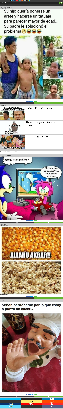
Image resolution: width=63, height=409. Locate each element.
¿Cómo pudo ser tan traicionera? (5, 155)
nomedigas (2, 156)
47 (17, 103)
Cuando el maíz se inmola (4, 224)
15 (17, 396)
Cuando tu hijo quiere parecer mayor (6, 7)
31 (17, 222)
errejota (2, 8)
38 (17, 298)
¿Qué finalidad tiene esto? (4, 300)
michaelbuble (2, 225)
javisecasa (2, 301)
